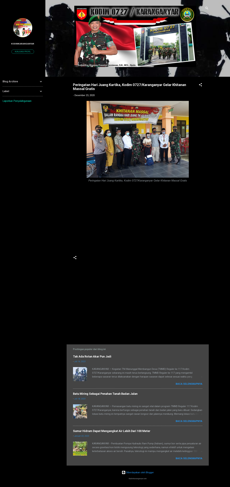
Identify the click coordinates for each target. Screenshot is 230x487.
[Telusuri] (207, 9)
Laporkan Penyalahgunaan (17, 100)
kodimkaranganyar (22, 43)
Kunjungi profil (23, 52)
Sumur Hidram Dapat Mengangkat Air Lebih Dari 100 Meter (111, 431)
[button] (200, 85)
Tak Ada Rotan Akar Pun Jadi (92, 356)
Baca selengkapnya (189, 383)
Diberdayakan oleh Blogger (138, 472)
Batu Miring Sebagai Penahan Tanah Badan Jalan (105, 393)
